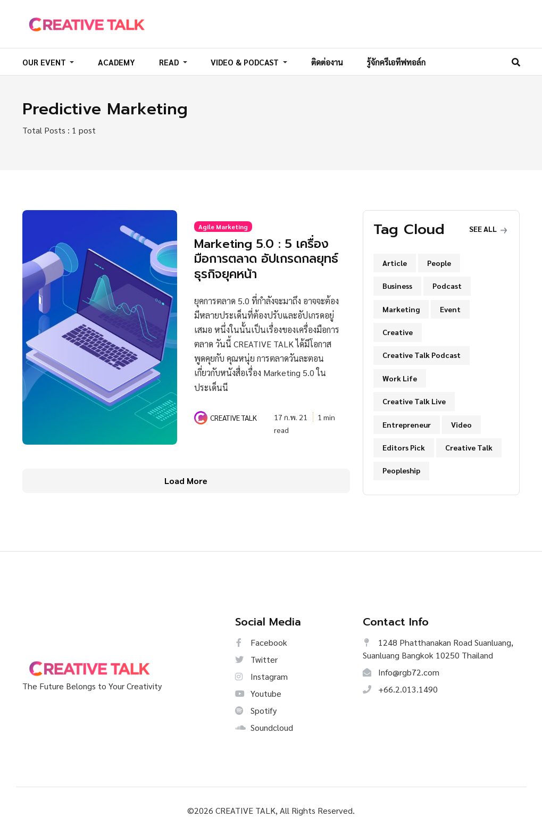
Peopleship (401, 470)
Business (397, 285)
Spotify (256, 710)
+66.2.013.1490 (400, 689)
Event (450, 309)
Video (461, 424)
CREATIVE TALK (233, 417)
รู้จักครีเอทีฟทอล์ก (396, 62)
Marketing (401, 309)
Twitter (256, 659)
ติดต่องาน (327, 62)
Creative (397, 332)
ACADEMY (116, 62)
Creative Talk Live (414, 401)
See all (488, 228)
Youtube (258, 693)
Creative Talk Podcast (421, 355)
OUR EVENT (45, 62)
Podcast (447, 285)
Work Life (399, 378)
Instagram (261, 676)
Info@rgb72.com (401, 672)
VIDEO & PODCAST (246, 62)
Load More (185, 480)
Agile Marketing (223, 226)
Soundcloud (264, 727)
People (439, 263)
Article (394, 263)
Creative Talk (469, 447)
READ (170, 62)
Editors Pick (403, 447)
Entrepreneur (406, 424)
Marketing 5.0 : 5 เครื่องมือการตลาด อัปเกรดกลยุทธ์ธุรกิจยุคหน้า (263, 258)
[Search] (516, 62)
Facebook (261, 642)
